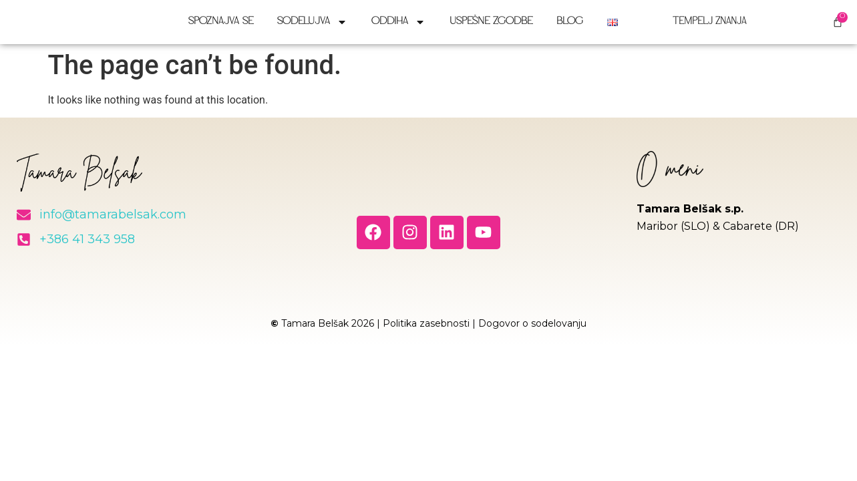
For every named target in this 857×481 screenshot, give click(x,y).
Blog (569, 27)
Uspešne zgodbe (491, 27)
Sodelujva (312, 27)
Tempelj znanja (701, 27)
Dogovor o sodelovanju (532, 333)
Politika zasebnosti (426, 333)
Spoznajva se (220, 27)
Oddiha (398, 27)
